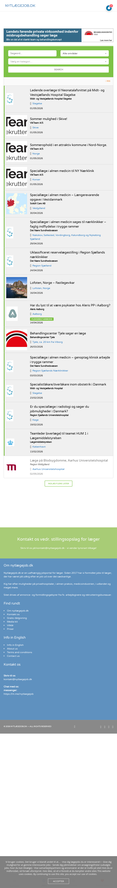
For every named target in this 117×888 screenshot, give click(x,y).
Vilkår (10, 625)
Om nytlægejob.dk (18, 610)
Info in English (15, 645)
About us (12, 648)
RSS (108, 81)
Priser (10, 629)
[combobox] (84, 53)
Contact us (13, 656)
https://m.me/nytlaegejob (19, 693)
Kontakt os (13, 614)
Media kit (12, 621)
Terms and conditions (19, 652)
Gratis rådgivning (17, 618)
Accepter (58, 881)
